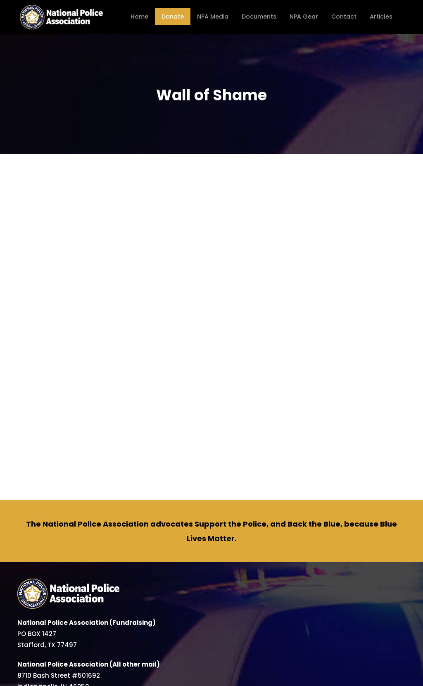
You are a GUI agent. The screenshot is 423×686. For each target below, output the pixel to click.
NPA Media (212, 16)
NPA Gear (304, 16)
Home (139, 16)
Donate (173, 16)
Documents (259, 16)
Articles (381, 16)
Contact (343, 16)
